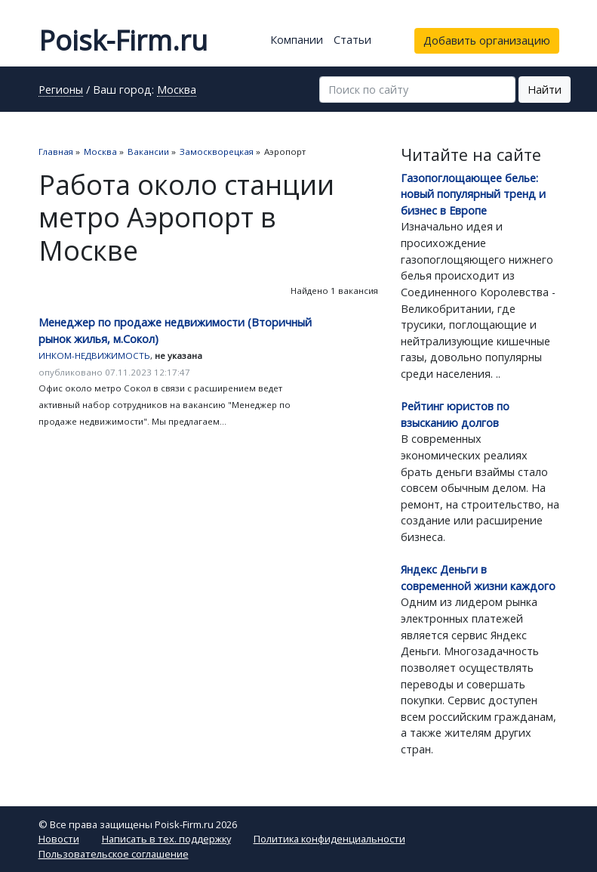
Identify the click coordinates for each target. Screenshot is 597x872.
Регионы (60, 91)
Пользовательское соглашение (113, 854)
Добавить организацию (486, 40)
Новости (58, 839)
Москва (176, 91)
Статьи (352, 39)
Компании (296, 39)
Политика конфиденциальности (329, 839)
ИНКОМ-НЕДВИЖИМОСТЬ (94, 355)
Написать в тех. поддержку (166, 839)
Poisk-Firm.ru (123, 40)
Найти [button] (545, 89)
